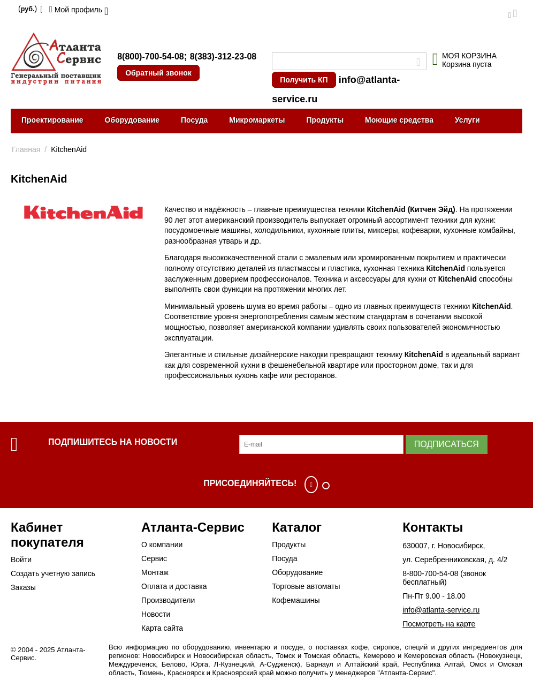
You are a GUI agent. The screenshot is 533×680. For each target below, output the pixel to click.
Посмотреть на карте (438, 623)
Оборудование (132, 120)
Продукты (325, 120)
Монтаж (155, 572)
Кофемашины (296, 600)
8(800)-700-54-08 (150, 56)
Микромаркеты (257, 120)
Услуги (467, 120)
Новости (155, 614)
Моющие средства (399, 120)
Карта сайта (162, 628)
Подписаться (446, 444)
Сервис (154, 558)
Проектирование (52, 120)
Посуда (194, 120)
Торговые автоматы (306, 586)
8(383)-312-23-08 (223, 56)
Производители (168, 600)
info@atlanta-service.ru (440, 610)
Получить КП (304, 79)
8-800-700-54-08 (430, 573)
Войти (21, 559)
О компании (161, 544)
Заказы (23, 587)
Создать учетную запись (53, 573)
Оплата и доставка (174, 586)
